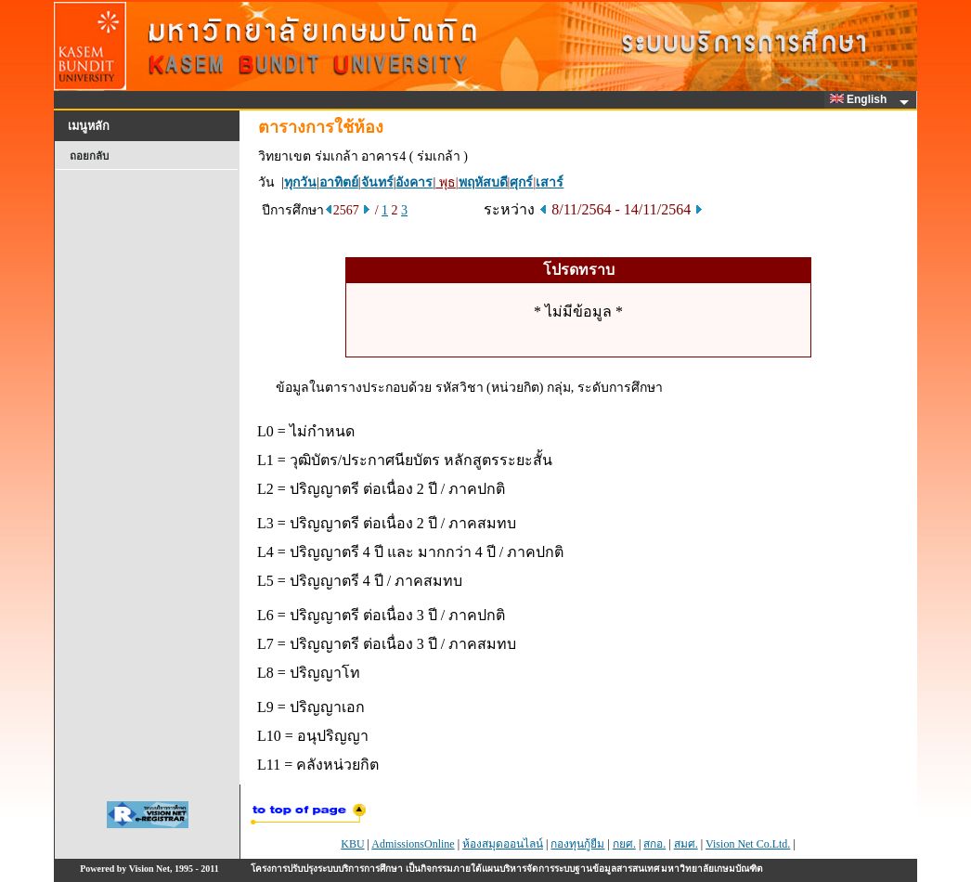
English (861, 99)
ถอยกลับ (89, 156)
